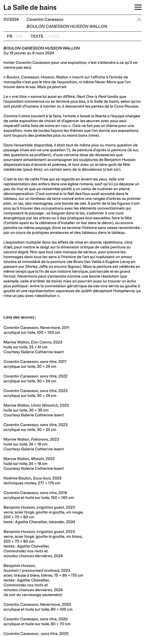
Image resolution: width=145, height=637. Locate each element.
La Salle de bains (30, 7)
